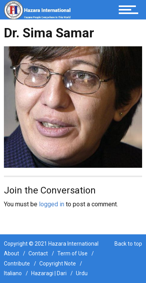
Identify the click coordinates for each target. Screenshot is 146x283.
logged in (51, 204)
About (11, 253)
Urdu (82, 273)
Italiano (13, 273)
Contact (38, 253)
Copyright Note (57, 263)
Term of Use (72, 253)
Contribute (17, 263)
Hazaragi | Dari (49, 273)
